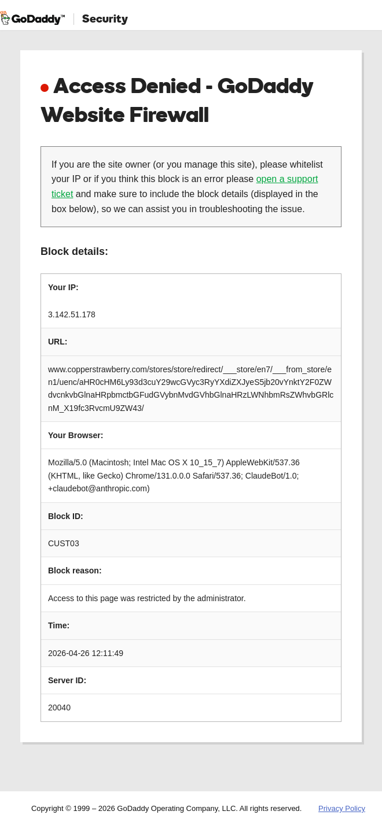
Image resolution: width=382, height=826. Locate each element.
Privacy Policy (341, 808)
